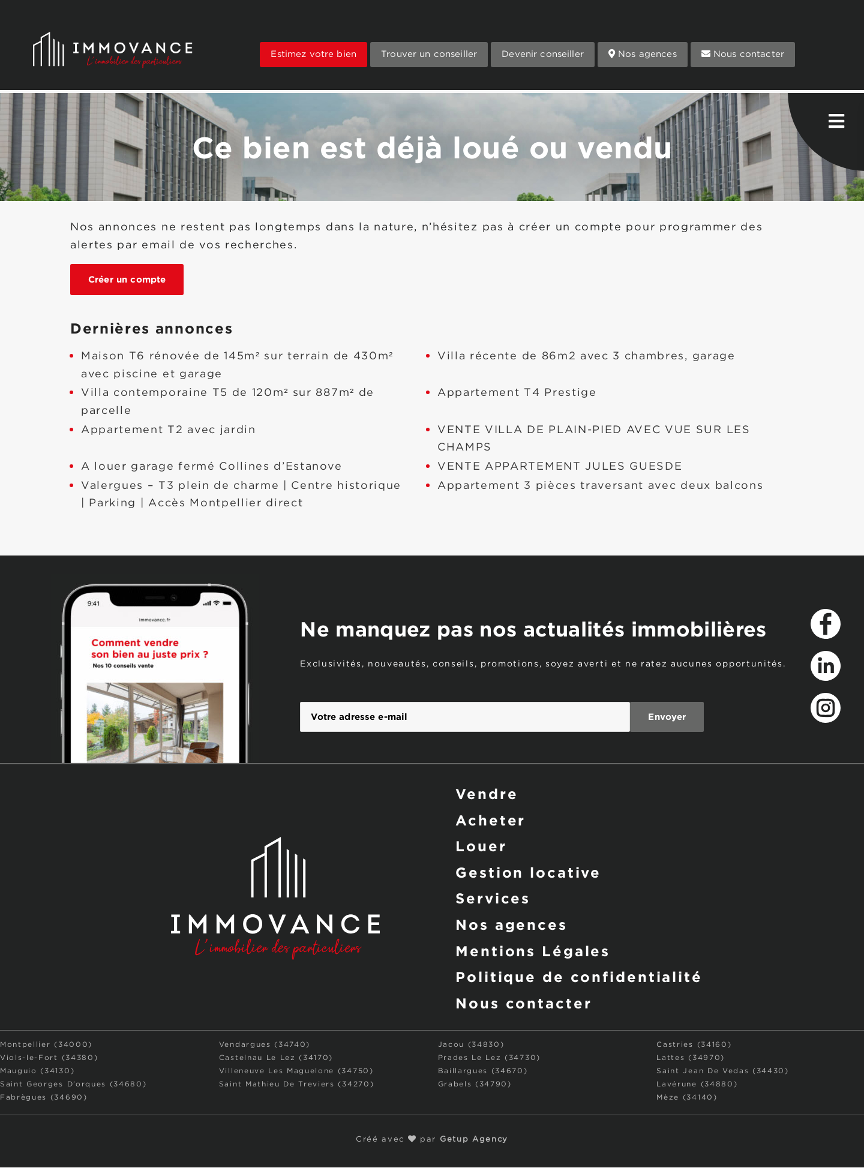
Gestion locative (528, 872)
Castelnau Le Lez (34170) (276, 1058)
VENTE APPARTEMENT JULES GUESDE (559, 467)
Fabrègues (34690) (44, 1098)
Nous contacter (742, 54)
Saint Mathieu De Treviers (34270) (296, 1085)
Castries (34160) (693, 1045)
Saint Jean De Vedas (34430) (722, 1071)
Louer (480, 846)
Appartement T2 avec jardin (168, 430)
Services (492, 898)
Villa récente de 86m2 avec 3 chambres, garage (586, 356)
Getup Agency (474, 1140)
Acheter (490, 820)
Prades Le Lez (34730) (489, 1058)
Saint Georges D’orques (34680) (73, 1085)
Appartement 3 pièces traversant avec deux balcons (600, 486)
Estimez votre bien (313, 54)
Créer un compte (127, 279)
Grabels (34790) (475, 1085)
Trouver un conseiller (429, 54)
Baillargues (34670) (483, 1071)
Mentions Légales (532, 951)
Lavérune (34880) (696, 1085)
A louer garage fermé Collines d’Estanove (211, 467)
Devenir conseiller (543, 54)
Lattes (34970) (690, 1058)
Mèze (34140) (686, 1098)
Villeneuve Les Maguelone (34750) (296, 1071)
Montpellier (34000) (46, 1045)
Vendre (486, 793)
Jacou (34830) (471, 1045)
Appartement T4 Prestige (517, 393)
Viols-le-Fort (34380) (49, 1058)
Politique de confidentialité (579, 978)
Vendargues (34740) (264, 1045)
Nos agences (642, 54)
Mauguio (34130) (37, 1071)
